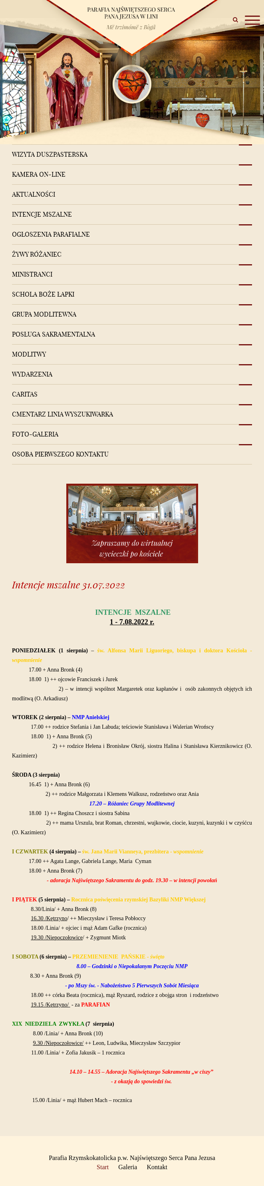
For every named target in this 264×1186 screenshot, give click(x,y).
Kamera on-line (39, 174)
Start (103, 1167)
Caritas (25, 394)
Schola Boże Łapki (43, 294)
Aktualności (33, 194)
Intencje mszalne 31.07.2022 (68, 584)
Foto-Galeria (35, 434)
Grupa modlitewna (44, 314)
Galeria (127, 1167)
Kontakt (157, 1167)
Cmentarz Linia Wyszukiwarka (62, 414)
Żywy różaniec (37, 254)
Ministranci (32, 274)
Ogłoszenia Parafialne (51, 234)
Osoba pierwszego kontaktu (60, 454)
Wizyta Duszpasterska (49, 154)
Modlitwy (29, 354)
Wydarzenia (32, 374)
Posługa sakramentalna (53, 334)
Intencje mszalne (42, 214)
